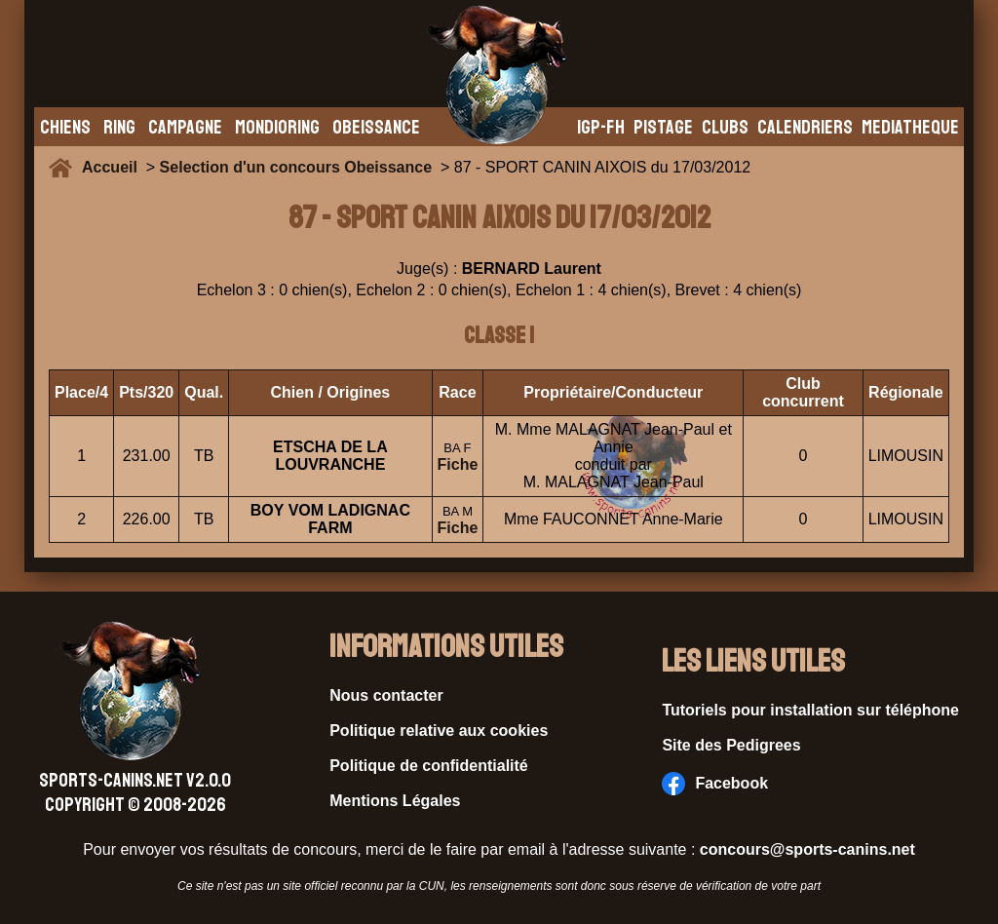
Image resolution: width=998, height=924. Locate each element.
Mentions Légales (394, 800)
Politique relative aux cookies (438, 730)
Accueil (114, 167)
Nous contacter (385, 695)
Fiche (458, 464)
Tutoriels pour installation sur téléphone (810, 710)
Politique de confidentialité (428, 765)
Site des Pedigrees (731, 745)
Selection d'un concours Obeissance (296, 167)
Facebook (715, 783)
